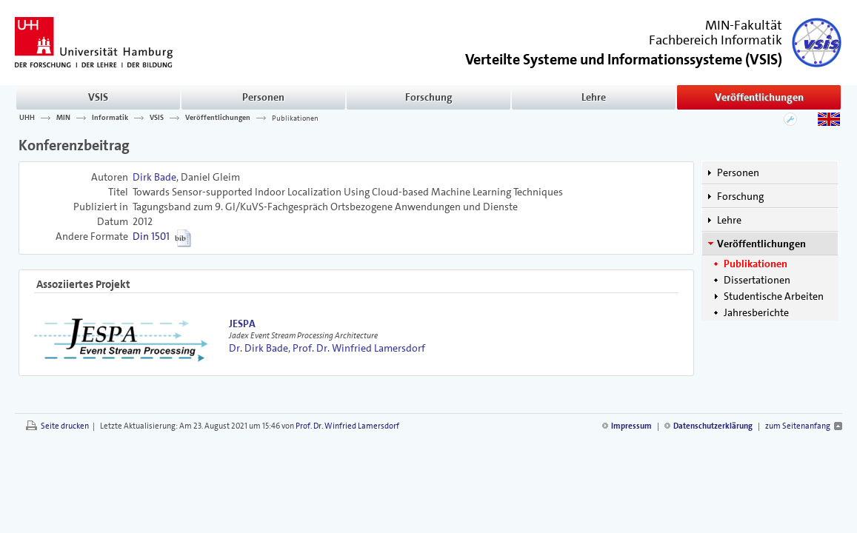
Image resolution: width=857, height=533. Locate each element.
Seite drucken (65, 426)
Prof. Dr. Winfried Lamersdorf (359, 348)
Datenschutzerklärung (713, 426)
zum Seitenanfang (797, 426)
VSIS (98, 97)
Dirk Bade (154, 177)
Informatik (110, 117)
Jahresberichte (756, 312)
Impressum (631, 426)
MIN (63, 117)
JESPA (242, 323)
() (623, 58)
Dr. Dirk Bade (258, 348)
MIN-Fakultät (743, 25)
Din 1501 (151, 236)
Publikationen (295, 117)
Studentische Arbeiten (774, 296)
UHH (27, 117)
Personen (263, 97)
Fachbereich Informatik (715, 40)
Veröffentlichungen (759, 97)
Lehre (593, 97)
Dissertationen (757, 279)
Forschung (429, 97)
